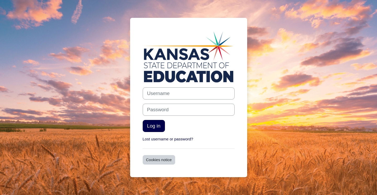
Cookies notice (159, 159)
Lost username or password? (168, 139)
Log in (153, 126)
